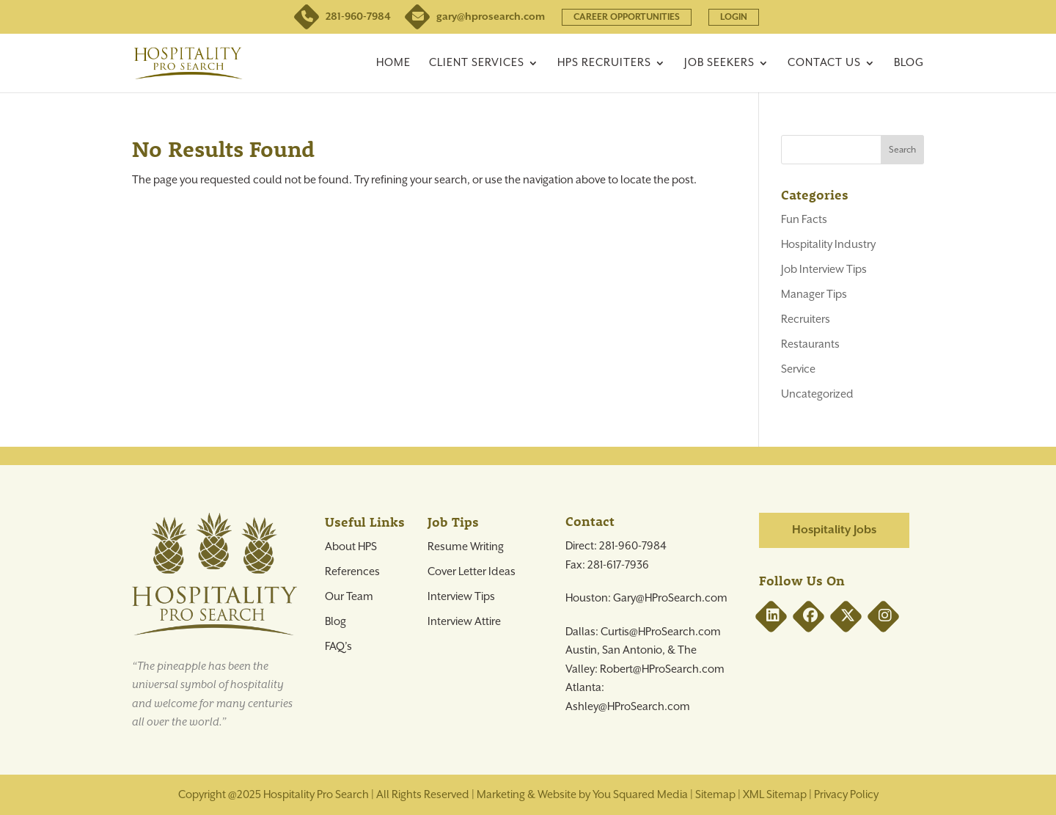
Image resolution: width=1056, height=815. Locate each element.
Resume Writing (466, 547)
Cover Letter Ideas (472, 572)
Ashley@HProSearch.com (627, 707)
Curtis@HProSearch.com (661, 632)
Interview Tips (461, 597)
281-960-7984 (344, 17)
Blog (909, 63)
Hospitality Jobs (834, 530)
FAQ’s (338, 646)
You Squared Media (640, 795)
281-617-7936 (618, 565)
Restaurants (810, 344)
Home (393, 63)
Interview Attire (464, 621)
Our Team (349, 597)
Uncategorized (817, 394)
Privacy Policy (846, 795)
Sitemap (715, 795)
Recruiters (805, 319)
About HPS (351, 547)
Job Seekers (719, 63)
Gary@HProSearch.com (670, 598)
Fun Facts (804, 219)
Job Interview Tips (824, 269)
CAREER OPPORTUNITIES (626, 17)
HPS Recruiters (604, 63)
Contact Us (824, 63)
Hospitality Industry (828, 244)
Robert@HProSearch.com (662, 669)
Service (798, 369)
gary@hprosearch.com (476, 17)
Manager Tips (814, 294)
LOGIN (733, 17)
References (352, 572)
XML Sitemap (775, 795)
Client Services (476, 63)
